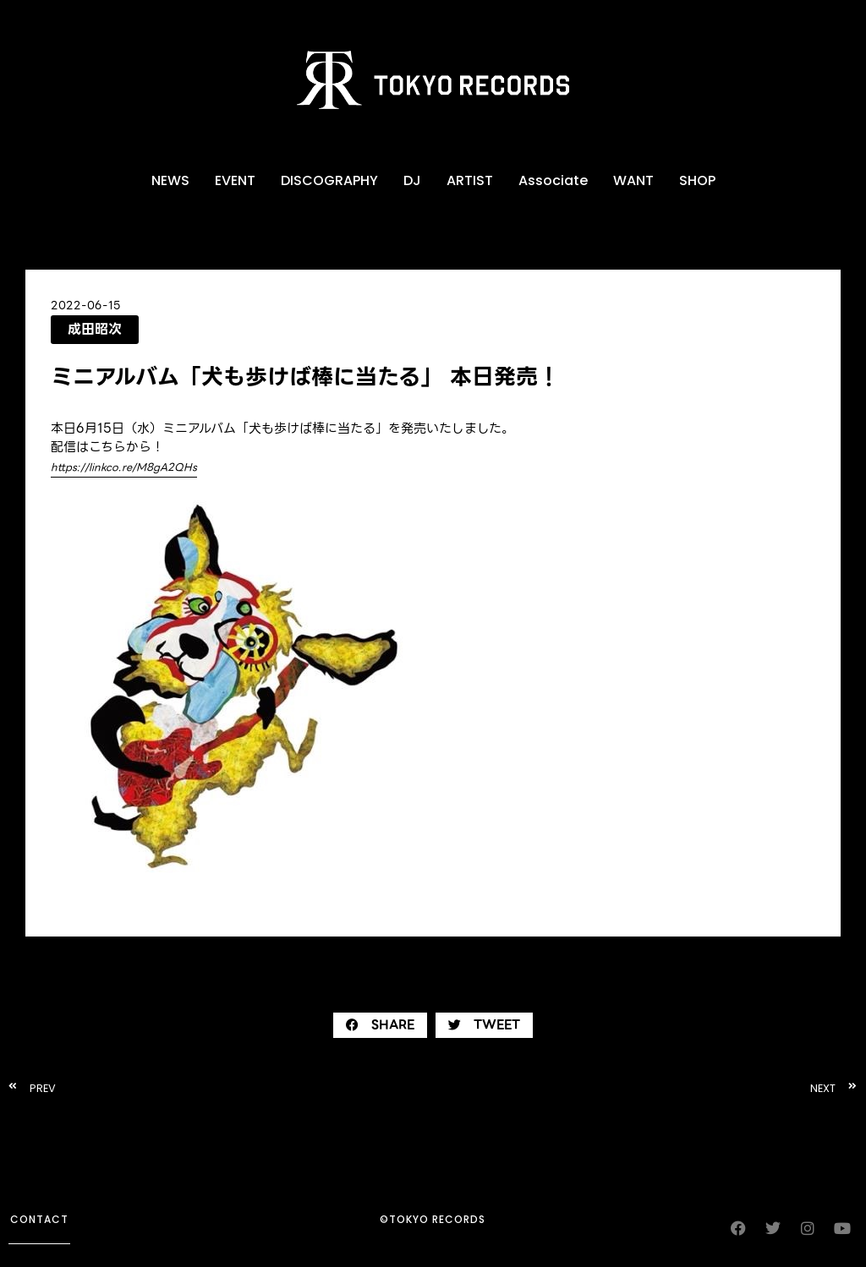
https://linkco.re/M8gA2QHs (124, 467)
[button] (380, 1025)
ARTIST (470, 180)
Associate (553, 180)
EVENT (235, 180)
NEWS (170, 180)
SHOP (697, 180)
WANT (633, 180)
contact (39, 1219)
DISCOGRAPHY (329, 180)
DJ (412, 180)
